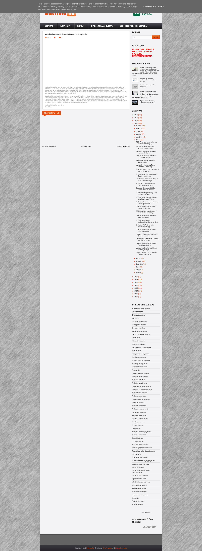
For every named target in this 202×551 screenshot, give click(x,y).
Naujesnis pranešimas (49, 146)
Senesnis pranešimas (123, 146)
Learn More (149, 6)
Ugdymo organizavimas (140, 475)
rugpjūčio (139, 137)
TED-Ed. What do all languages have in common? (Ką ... (146, 198)
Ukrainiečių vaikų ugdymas (141, 482)
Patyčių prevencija (138, 422)
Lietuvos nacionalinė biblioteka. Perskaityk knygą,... (146, 230)
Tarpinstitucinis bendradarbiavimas (143, 451)
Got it (161, 6)
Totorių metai (136, 454)
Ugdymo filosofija (138, 467)
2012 (136, 297)
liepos (138, 140)
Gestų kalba (136, 338)
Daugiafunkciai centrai (139, 321)
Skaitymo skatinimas (139, 435)
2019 (136, 277)
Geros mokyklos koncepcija (141, 334)
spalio (138, 131)
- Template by (103, 548)
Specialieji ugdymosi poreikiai (142, 448)
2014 (136, 291)
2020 (136, 123)
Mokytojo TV (90, 548)
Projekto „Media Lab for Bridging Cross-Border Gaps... (146, 253)
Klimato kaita (136, 351)
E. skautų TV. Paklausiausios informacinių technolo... (145, 184)
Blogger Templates (120, 548)
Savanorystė (136, 428)
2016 (136, 285)
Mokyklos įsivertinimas (139, 383)
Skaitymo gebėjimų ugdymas (141, 432)
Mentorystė (136, 370)
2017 (136, 282)
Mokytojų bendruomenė (140, 409)
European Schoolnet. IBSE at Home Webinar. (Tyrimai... (145, 189)
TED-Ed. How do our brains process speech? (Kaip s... (145, 147)
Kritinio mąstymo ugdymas (141, 360)
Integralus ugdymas (138, 344)
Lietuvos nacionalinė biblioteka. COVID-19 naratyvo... (146, 156)
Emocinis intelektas (138, 328)
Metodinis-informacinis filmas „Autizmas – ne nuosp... (145, 166)
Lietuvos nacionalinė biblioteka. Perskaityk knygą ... (146, 216)
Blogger (147, 512)
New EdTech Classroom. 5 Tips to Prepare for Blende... (147, 239)
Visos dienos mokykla (139, 492)
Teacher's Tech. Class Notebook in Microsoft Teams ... (147, 170)
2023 (136, 115)
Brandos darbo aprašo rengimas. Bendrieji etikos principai (147, 80)
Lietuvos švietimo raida (139, 367)
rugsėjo (139, 134)
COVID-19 (135, 318)
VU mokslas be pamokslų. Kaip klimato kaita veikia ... (146, 193)
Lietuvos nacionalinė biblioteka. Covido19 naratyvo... (146, 207)
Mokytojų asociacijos (139, 406)
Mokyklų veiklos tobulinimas (141, 386)
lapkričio (139, 128)
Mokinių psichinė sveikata (140, 373)
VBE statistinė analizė (139, 485)
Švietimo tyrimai (137, 505)
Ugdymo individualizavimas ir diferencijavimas (142, 471)
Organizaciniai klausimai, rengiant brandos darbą (147, 101)
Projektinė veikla (137, 425)
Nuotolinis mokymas (139, 412)
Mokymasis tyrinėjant (139, 396)
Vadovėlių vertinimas (139, 488)
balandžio (139, 264)
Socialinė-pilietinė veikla (140, 444)
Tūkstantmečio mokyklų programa (143, 461)
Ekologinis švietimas (139, 325)
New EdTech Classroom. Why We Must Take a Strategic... (147, 180)
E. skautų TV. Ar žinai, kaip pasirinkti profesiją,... (145, 226)
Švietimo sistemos (138, 501)
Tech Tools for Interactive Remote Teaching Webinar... (147, 203)
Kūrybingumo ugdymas (140, 364)
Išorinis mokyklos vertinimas (141, 347)
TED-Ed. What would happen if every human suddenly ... (146, 212)
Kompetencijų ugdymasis (140, 354)
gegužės (139, 261)
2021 (136, 120)
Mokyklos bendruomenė (140, 376)
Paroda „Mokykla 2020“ (140, 419)
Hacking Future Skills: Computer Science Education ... (146, 235)
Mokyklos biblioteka (138, 380)
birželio (138, 258)
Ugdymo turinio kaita (139, 479)
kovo (138, 267)
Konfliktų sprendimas (139, 357)
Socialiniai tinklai (137, 438)
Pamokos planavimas (139, 415)
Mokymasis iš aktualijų (139, 393)
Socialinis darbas (138, 441)
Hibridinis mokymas (138, 341)
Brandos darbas (137, 312)
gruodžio (139, 125)
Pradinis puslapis (86, 146)
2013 (136, 294)
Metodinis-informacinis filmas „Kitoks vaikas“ (145, 161)
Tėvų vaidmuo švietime (140, 457)
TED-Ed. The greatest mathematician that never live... (147, 221)
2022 (136, 118)
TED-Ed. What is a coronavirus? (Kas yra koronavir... (146, 175)
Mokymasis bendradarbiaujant (142, 389)
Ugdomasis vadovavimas (140, 464)
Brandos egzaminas (138, 315)
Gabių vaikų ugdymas (139, 331)
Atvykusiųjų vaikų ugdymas (141, 308)
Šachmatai (135, 498)
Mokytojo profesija (138, 402)
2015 (136, 288)
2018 (136, 279)
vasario (139, 270)
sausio (138, 273)
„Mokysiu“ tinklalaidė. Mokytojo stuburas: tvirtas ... (146, 152)
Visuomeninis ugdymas (140, 495)
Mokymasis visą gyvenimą (141, 399)
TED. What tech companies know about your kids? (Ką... (147, 143)
